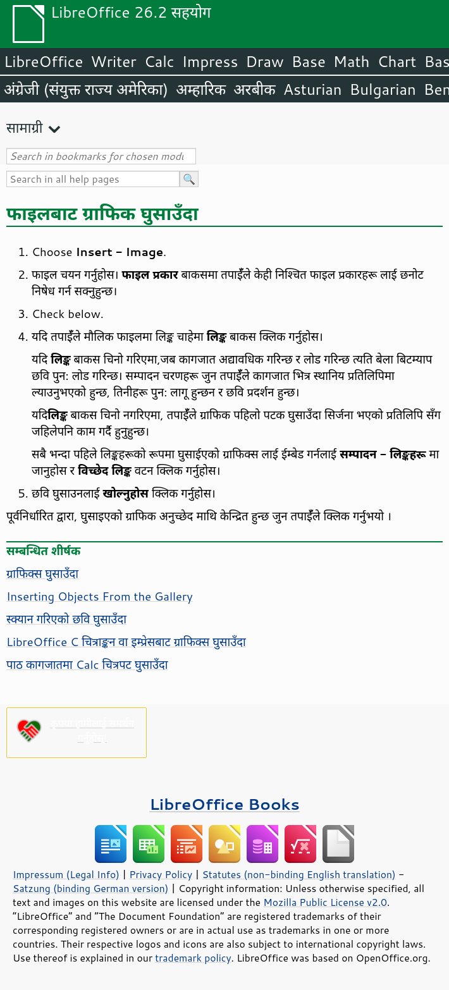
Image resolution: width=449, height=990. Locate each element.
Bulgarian (383, 89)
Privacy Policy (160, 874)
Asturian (312, 89)
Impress (210, 61)
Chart (396, 61)
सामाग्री (24, 127)
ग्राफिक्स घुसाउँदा (42, 573)
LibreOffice (43, 61)
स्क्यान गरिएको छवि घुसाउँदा (66, 619)
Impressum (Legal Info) (66, 874)
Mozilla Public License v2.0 (325, 902)
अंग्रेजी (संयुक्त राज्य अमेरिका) (86, 89)
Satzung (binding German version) (91, 888)
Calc (159, 61)
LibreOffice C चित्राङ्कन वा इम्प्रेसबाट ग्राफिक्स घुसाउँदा (126, 641)
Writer (113, 61)
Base (309, 61)
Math (351, 61)
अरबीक (254, 89)
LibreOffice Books (224, 804)
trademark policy (193, 958)
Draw (264, 61)
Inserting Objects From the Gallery (99, 596)
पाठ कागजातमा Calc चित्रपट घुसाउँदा (87, 664)
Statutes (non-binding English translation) (298, 874)
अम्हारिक (201, 89)
